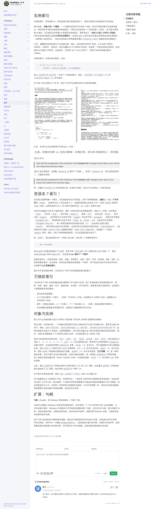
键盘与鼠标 (8, 64)
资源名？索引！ (132, 22)
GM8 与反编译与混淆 (12, 192)
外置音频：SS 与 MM (12, 91)
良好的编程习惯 (10, 179)
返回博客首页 (10, 15)
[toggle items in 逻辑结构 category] (28, 33)
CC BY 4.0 (51, 436)
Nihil (43, 436)
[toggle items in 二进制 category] (28, 122)
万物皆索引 (131, 26)
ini (5, 126)
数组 (5, 48)
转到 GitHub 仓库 (145, 3)
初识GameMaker (10, 25)
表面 (5, 99)
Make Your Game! (10, 68)
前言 (5, 11)
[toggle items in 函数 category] (28, 37)
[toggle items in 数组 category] (28, 48)
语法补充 (7, 79)
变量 (5, 29)
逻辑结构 (7, 33)
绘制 (5, 83)
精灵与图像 (8, 56)
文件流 (6, 110)
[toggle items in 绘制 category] (28, 83)
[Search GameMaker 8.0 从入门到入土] (84, 3)
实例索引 (130, 18)
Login (105, 473)
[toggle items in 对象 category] (28, 41)
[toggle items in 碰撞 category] (28, 60)
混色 (5, 95)
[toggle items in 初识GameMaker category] (28, 25)
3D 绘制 (7, 149)
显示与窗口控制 (10, 145)
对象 (5, 41)
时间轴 (6, 142)
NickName (39, 449)
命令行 (6, 138)
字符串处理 (8, 76)
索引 (5, 103)
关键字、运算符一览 (11, 163)
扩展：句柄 (131, 33)
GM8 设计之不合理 (11, 189)
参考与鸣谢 (8, 153)
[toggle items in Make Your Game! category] (28, 68)
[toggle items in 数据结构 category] (28, 107)
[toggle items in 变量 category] (28, 29)
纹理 (5, 114)
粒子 (5, 118)
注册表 (6, 130)
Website (94, 449)
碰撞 (5, 60)
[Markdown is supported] (38, 473)
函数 (5, 37)
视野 (5, 87)
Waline (114, 503)
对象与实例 (131, 30)
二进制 (6, 122)
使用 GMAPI (8, 171)
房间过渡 (7, 134)
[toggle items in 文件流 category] (28, 110)
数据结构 (7, 107)
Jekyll (16, 504)
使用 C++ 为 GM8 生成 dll (13, 167)
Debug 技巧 (8, 175)
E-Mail (66, 449)
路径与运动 (8, 72)
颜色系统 (7, 52)
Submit (113, 473)
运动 (5, 44)
